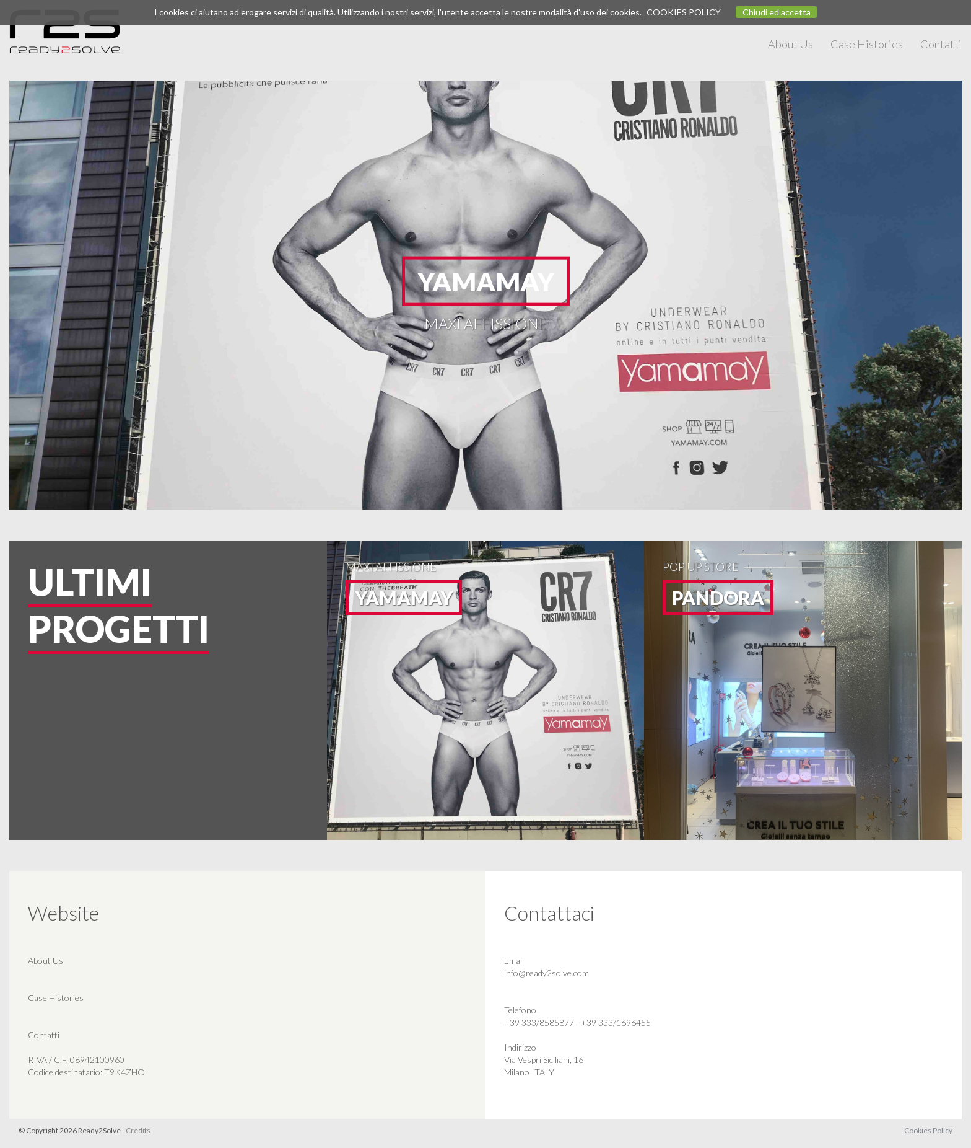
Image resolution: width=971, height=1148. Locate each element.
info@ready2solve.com (546, 973)
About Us (790, 44)
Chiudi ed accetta (776, 12)
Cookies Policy (928, 1130)
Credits (138, 1130)
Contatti (941, 44)
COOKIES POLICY (684, 12)
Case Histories (866, 44)
